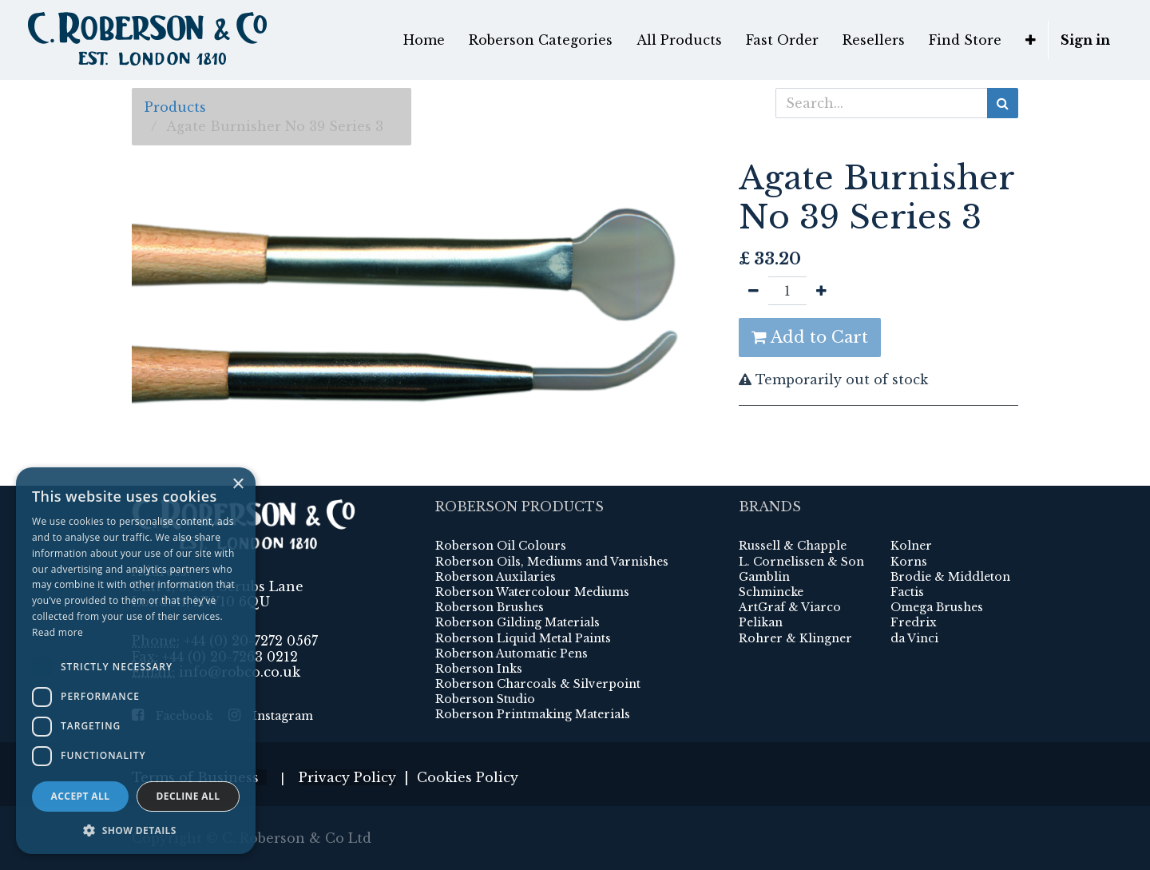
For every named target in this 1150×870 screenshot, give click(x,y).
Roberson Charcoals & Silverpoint (537, 684)
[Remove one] (753, 290)
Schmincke (771, 592)
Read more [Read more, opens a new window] (57, 632)
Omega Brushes (936, 607)
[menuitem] (424, 40)
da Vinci (914, 638)
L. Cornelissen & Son (801, 561)
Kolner (911, 545)
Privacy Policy (347, 777)
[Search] (1002, 103)
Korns (908, 561)
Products (175, 107)
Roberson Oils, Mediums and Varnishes (551, 561)
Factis (907, 592)
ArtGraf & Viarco (790, 607)
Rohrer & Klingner (795, 638)
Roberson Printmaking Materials (532, 714)
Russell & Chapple (793, 545)
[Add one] (821, 290)
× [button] (238, 485)
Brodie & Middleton (950, 577)
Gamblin (764, 577)
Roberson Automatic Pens (511, 653)
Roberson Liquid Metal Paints (523, 638)
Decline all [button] (188, 796)
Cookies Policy (467, 777)
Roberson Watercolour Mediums (532, 592)
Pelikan (761, 622)
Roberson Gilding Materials (517, 622)
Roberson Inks (478, 668)
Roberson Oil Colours (500, 545)
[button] (1030, 40)
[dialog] (136, 660)
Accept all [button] (80, 796)
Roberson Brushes (489, 607)
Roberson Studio (485, 699)
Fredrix (913, 622)
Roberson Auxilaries (495, 577)
